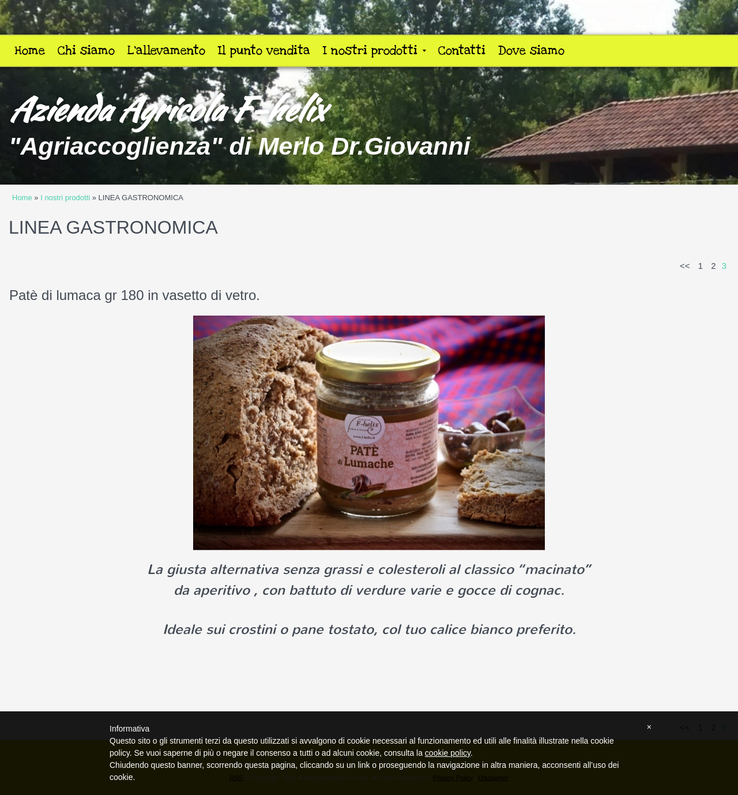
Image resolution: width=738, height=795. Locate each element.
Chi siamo (86, 50)
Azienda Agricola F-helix (166, 109)
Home (29, 50)
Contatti (461, 50)
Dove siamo (531, 50)
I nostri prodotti (374, 50)
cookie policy (447, 752)
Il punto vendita (264, 50)
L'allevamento (166, 50)
